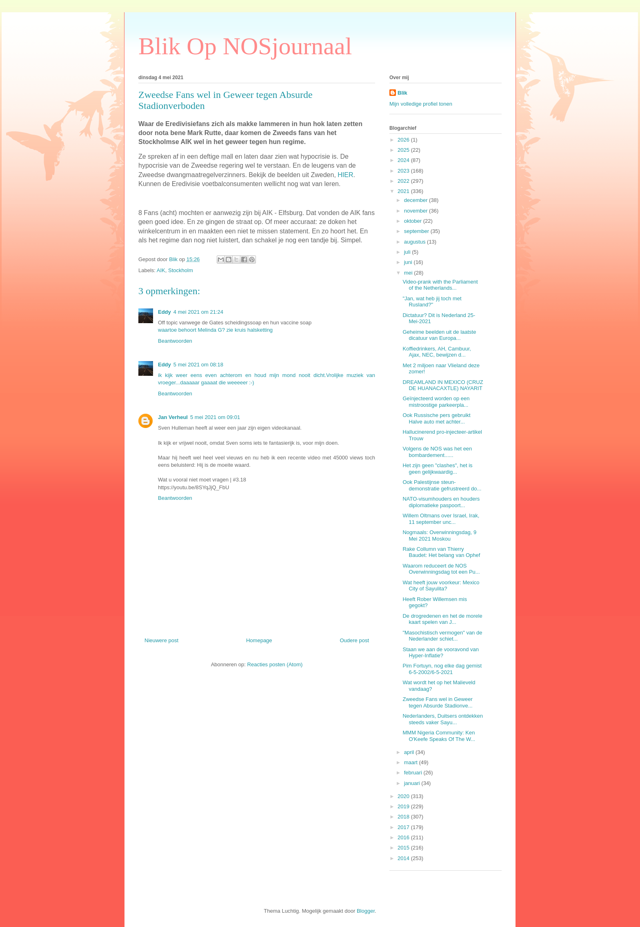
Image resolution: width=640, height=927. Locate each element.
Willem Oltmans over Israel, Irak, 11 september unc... (440, 518)
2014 (404, 858)
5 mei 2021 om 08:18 (198, 364)
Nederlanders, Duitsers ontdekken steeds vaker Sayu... (442, 719)
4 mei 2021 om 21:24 (198, 312)
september (417, 231)
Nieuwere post (161, 640)
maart (411, 762)
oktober (413, 221)
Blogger (366, 911)
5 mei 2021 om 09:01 (215, 417)
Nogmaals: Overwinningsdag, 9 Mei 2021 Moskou (439, 535)
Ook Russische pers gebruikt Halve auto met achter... (436, 418)
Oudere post (354, 640)
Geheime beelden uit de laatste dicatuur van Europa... (439, 335)
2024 (404, 160)
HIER (345, 174)
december (416, 200)
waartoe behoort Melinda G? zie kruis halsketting (215, 330)
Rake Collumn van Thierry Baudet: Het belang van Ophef (441, 552)
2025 (404, 150)
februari (414, 773)
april (410, 752)
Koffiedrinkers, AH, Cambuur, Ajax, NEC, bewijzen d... (436, 352)
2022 (404, 181)
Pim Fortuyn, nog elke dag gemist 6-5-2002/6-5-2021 (442, 669)
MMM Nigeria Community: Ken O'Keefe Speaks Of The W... (438, 736)
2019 (404, 806)
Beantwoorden (175, 341)
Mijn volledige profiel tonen (420, 104)
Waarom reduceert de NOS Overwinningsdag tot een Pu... (441, 569)
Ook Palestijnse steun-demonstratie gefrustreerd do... (441, 485)
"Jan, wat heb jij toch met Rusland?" (431, 301)
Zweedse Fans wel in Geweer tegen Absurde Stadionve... (437, 702)
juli (408, 252)
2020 (404, 796)
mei (409, 273)
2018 (404, 817)
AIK (161, 270)
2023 (404, 171)
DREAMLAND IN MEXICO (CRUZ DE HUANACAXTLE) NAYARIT (442, 385)
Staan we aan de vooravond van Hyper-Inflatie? (440, 652)
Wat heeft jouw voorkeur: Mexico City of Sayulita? (440, 585)
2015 (404, 848)
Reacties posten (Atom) (275, 664)
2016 (404, 837)
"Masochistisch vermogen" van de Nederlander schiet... (442, 636)
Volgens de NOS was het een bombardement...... (437, 452)
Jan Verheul (173, 417)
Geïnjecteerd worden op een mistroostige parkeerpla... (435, 401)
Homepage (259, 640)
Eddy (164, 312)
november (416, 211)
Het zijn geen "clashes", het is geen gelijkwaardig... (437, 468)
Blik (402, 93)
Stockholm (180, 270)
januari (413, 783)
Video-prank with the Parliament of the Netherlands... (440, 285)
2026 (404, 140)
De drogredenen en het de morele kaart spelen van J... (442, 619)
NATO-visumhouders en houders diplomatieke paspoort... (441, 502)
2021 (404, 191)
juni (409, 262)
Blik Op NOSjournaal (245, 46)
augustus (415, 242)
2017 (404, 827)
